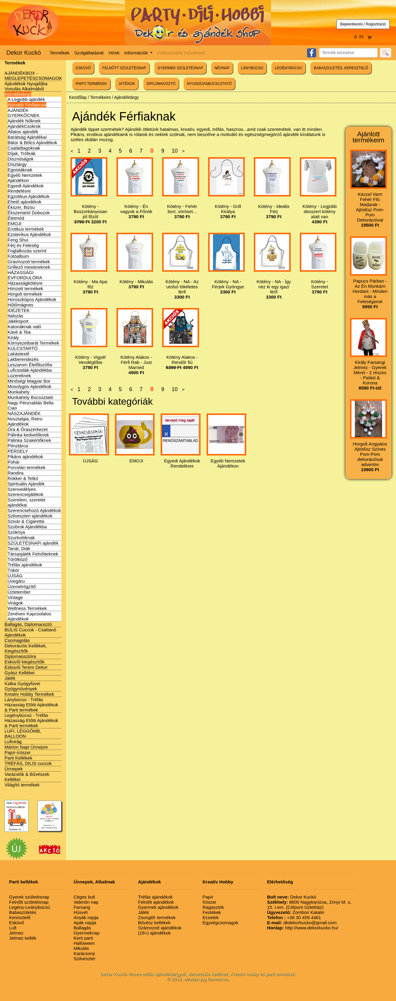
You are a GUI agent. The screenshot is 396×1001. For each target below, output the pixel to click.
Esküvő (16, 922)
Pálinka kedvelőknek (28, 434)
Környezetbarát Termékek (33, 342)
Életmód (16, 218)
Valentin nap (86, 902)
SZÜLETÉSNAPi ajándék (33, 543)
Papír (207, 896)
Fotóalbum (18, 256)
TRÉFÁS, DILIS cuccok (28, 763)
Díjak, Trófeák (22, 153)
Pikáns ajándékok (25, 456)
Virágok (15, 602)
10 (175, 151)
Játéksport (18, 321)
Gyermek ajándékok (158, 907)
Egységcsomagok (220, 922)
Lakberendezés (23, 359)
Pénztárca (18, 445)
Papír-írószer (18, 752)
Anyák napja (86, 917)
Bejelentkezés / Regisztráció (363, 24)
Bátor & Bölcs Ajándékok (32, 142)
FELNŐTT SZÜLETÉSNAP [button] (124, 68)
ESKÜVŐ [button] (83, 68)
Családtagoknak (24, 148)
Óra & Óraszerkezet (28, 429)
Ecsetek (210, 917)
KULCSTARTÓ (23, 348)
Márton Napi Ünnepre (26, 747)
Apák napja (85, 922)
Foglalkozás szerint (27, 250)
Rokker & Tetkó (23, 478)
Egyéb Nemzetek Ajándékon (25, 178)
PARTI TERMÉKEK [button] (91, 84)
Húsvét (81, 912)
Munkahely (19, 391)
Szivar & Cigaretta (26, 521)
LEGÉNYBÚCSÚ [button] (288, 68)
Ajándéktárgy (18, 94)
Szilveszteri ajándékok (30, 515)
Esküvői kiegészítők (24, 661)
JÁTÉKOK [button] (127, 84)
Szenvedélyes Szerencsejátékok (25, 492)
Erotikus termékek (26, 229)
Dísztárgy (17, 164)
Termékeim (100, 97)
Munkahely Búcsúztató (30, 397)
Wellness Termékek (27, 608)
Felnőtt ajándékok (156, 902)
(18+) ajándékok (154, 932)
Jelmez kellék (22, 938)
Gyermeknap (87, 932)
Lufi (12, 927)
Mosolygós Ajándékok (29, 386)
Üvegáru (16, 581)
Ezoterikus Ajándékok (29, 234)
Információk (136, 52)
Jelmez (16, 932)
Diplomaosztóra (20, 656)
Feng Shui (18, 239)
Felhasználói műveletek (181, 52)
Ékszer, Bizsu (21, 207)
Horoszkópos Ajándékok (32, 299)
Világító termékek (22, 784)
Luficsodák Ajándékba (30, 370)
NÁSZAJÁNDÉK (24, 413)
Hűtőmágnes (20, 304)
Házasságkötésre (25, 283)
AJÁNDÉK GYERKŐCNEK (24, 113)
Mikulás (81, 948)
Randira (16, 472)
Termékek (60, 52)
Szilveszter (85, 958)
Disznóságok (21, 158)
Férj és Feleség (23, 245)
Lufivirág (13, 741)
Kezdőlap (78, 97)
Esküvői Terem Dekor (26, 667)
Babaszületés (22, 912)
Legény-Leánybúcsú (29, 907)
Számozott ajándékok (159, 927)
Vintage (15, 597)
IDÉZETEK (19, 310)
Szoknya (16, 532)
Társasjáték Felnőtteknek (33, 553)
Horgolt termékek (25, 293)
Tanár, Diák (19, 548)
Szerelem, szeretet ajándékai (26, 502)
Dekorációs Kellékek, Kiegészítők (26, 648)
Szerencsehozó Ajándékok (34, 510)
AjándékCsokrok (24, 126)
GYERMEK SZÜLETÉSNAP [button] (180, 68)
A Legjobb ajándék (26, 99)
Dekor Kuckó (23, 52)
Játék (10, 678)
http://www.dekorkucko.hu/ (302, 927)
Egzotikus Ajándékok (28, 196)
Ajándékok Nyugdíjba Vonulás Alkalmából (26, 86)
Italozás (15, 315)
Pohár (14, 462)
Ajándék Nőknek (24, 120)
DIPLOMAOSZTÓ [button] (161, 84)
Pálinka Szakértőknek (29, 440)
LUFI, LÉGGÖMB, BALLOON (23, 733)
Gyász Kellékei (19, 672)
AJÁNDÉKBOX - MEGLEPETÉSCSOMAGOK (33, 75)
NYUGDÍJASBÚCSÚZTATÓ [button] (209, 84)
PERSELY (18, 451)
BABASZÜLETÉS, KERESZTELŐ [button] (341, 68)
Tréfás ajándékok (25, 564)
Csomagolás (17, 640)
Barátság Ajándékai (27, 137)
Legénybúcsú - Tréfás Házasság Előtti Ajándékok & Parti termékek (31, 720)
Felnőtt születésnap (28, 902)
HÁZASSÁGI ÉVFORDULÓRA (25, 275)
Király (13, 337)
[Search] (348, 52)
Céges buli (84, 896)
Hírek (114, 52)
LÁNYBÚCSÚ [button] (252, 68)
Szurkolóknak (21, 537)
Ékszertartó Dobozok (29, 212)
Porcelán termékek (26, 467)
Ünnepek (14, 768)
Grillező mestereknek (29, 267)
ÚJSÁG (15, 575)
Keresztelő (20, 917)
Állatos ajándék (23, 131)
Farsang (82, 907)
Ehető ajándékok (24, 201)
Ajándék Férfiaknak (27, 104)
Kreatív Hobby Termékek (29, 694)
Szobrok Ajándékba (27, 526)
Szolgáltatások (89, 52)
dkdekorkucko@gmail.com (302, 922)
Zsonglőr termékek (156, 917)
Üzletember (19, 591)
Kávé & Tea (19, 332)
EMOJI (14, 223)
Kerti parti (83, 938)
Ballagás (82, 927)
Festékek (211, 912)
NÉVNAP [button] (221, 68)
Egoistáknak (20, 169)
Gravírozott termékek (29, 261)
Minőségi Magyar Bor (29, 381)
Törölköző (18, 559)
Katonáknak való (24, 326)
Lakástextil (18, 353)
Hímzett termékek (25, 288)
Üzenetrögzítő (22, 586)
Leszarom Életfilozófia (30, 364)
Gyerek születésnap (29, 896)
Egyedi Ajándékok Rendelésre (26, 188)
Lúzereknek (19, 375)
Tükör (13, 570)
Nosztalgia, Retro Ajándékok (25, 421)
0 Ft (363, 36)
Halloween (84, 943)
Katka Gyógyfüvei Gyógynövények (22, 686)
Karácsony (84, 953)
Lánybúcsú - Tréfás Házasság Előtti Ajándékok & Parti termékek (31, 704)
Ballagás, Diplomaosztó (28, 624)
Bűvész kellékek (154, 922)
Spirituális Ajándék (26, 483)
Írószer (209, 902)
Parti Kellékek (18, 757)
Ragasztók (213, 907)
